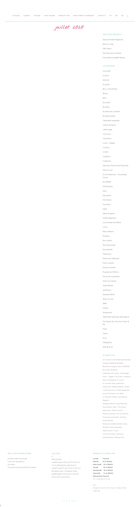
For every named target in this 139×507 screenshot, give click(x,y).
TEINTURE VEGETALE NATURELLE (116, 317)
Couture (106, 148)
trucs (105, 338)
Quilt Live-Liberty (109, 281)
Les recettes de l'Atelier (112, 222)
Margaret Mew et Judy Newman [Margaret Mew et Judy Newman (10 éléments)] (115, 403)
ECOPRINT (107, 182)
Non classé (107, 240)
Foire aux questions (16, 461)
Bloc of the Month (110, 89)
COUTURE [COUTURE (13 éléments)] (119, 376)
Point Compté (108, 263)
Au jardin (106, 85)
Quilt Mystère (108, 286)
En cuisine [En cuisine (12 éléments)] (107, 383)
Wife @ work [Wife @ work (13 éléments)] (119, 437)
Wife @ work (108, 347)
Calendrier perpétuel (111, 121)
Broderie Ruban (109, 116)
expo (105, 191)
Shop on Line (108, 299)
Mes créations (108, 231)
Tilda (105, 329)
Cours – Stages (109, 143)
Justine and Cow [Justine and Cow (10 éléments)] (109, 390)
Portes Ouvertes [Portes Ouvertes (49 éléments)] (109, 414)
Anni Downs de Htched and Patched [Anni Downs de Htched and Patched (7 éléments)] (117, 360)
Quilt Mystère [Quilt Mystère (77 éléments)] (108, 420)
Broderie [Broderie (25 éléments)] (114, 370)
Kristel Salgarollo (109, 218)
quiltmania (107, 290)
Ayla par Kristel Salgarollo (113, 40)
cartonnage (107, 130)
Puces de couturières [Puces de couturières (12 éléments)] (111, 417)
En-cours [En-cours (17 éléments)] (120, 380)
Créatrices (107, 161)
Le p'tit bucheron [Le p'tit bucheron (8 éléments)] (109, 393)
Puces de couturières (111, 277)
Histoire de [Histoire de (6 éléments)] (107, 387)
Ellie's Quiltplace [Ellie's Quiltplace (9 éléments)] (109, 380)
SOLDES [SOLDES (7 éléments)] (106, 427)
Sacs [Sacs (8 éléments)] (125, 424)
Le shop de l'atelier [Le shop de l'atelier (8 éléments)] (110, 397)
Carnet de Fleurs (109, 125)
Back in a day (108, 44)
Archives (11, 464)
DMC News (107, 49)
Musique (106, 236)
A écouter (107, 71)
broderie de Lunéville (111, 112)
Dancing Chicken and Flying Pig (115, 166)
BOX (104, 98)
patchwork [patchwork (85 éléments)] (107, 410)
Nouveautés (107, 249)
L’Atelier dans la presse (17, 458)
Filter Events (56, 459)
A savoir (106, 76)
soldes (105, 308)
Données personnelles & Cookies (22, 467)
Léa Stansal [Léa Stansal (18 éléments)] (122, 397)
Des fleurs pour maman (112, 53)
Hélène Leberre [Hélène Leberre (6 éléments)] (118, 387)
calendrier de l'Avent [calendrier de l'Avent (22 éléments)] (111, 373)
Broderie (106, 107)
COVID (105, 152)
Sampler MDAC (109, 295)
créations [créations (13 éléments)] (127, 376)
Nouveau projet (109, 245)
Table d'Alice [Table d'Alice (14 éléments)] (108, 430)
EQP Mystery (108, 186)
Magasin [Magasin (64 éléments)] (106, 400)
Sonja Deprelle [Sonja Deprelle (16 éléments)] (116, 427)
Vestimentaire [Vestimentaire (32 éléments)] (108, 437)
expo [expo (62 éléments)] (113, 383)
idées (105, 209)
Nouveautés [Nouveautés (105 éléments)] (107, 407)
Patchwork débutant (111, 258)
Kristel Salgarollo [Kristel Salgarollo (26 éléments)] (123, 390)
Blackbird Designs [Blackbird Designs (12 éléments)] (110, 366)
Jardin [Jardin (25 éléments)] (127, 387)
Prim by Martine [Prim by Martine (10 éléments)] (122, 414)
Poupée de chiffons (110, 272)
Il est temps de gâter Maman (114, 58)
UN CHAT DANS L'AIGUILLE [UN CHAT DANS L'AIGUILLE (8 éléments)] (113, 434)
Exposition (107, 195)
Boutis (105, 94)
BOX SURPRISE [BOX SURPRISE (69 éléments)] (124, 366)
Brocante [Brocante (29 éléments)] (106, 370)
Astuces (106, 80)
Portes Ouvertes (109, 267)
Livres (105, 227)
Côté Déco (107, 139)
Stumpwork (107, 313)
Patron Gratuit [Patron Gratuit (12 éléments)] (117, 410)
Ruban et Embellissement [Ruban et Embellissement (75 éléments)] (113, 424)
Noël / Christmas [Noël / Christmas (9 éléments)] (119, 407)
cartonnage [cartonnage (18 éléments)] (124, 373)
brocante (106, 103)
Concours (107, 134)
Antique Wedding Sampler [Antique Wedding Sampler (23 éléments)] (113, 363)
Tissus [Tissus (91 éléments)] (116, 430)
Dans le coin (108, 170)
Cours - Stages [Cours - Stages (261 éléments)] (108, 376)
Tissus (105, 333)
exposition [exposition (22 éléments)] (120, 383)
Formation (107, 204)
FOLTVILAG (107, 200)
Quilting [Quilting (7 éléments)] (123, 417)
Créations (106, 157)
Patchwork (107, 254)
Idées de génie (109, 213)
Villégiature (107, 342)
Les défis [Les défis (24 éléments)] (120, 393)
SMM (104, 304)
